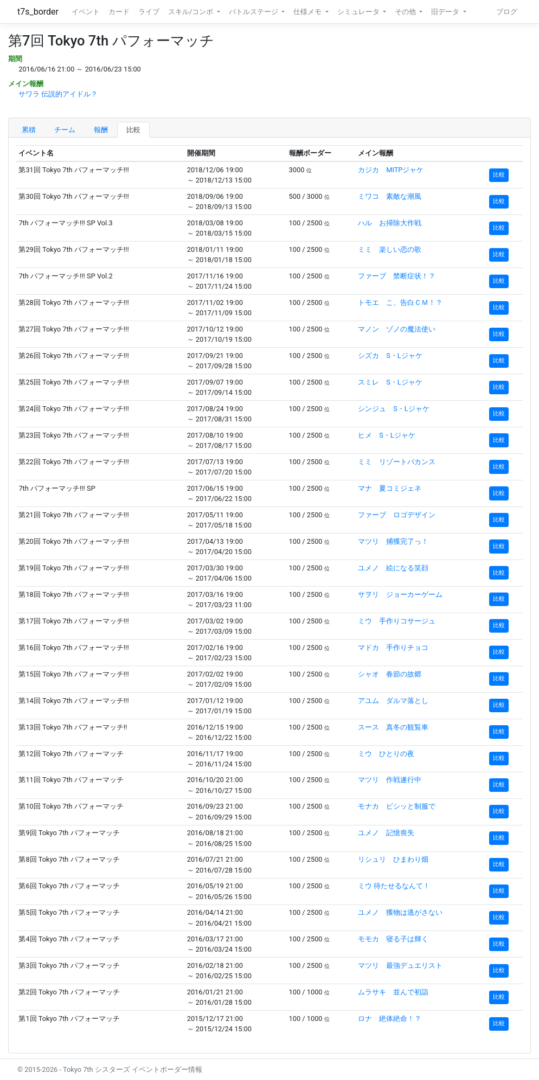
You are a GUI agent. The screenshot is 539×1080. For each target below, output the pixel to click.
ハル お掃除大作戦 (389, 223)
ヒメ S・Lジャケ (386, 435)
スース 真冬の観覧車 (393, 727)
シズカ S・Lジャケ (390, 356)
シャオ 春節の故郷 (389, 674)
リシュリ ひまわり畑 (393, 859)
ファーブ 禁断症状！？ (396, 276)
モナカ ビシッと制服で (396, 806)
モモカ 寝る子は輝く (393, 939)
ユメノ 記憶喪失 (386, 833)
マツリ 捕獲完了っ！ (393, 541)
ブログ (506, 12)
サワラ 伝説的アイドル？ (58, 94)
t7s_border (38, 11)
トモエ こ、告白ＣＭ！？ (400, 302)
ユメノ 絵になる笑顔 (393, 568)
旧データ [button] (446, 12)
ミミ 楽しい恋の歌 (389, 249)
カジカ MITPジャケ (391, 170)
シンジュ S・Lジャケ (393, 409)
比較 (133, 130)
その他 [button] (406, 12)
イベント (86, 12)
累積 (29, 130)
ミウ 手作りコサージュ (396, 621)
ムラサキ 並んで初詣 (393, 992)
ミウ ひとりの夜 (386, 754)
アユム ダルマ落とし (393, 701)
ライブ (148, 12)
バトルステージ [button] (254, 12)
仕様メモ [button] (308, 12)
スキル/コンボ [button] (191, 12)
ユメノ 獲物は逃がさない (400, 912)
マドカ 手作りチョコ (393, 647)
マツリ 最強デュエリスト (400, 965)
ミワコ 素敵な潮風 (389, 196)
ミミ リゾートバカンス (396, 462)
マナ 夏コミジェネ (389, 488)
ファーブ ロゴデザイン (396, 515)
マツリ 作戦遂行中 (389, 780)
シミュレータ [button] (359, 12)
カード (119, 12)
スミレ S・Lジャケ (390, 382)
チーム (64, 130)
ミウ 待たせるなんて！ (394, 886)
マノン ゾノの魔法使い (396, 329)
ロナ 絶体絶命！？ (389, 1018)
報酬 (101, 130)
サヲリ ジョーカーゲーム (400, 594)
